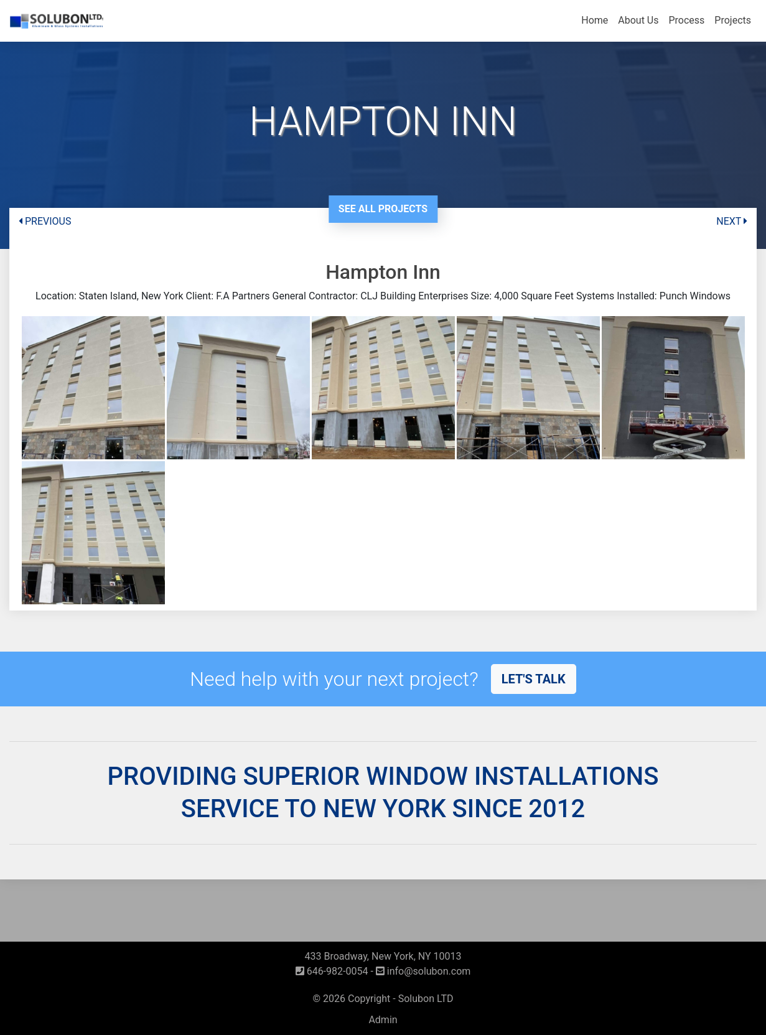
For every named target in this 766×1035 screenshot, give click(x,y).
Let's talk (534, 679)
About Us (638, 20)
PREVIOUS (45, 221)
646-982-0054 (332, 971)
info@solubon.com (423, 971)
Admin (382, 1020)
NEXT (731, 221)
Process (686, 20)
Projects (732, 20)
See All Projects (383, 209)
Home (594, 20)
